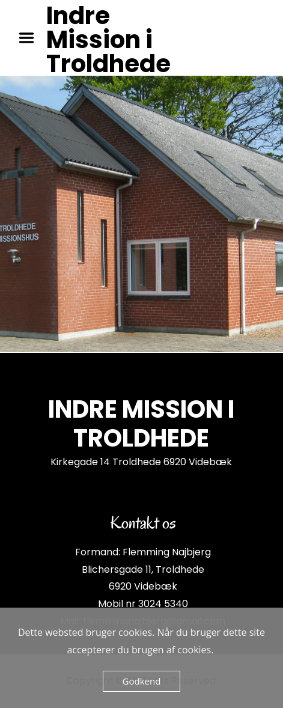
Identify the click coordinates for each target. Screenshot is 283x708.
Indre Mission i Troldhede (108, 40)
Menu (30, 37)
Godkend (142, 681)
